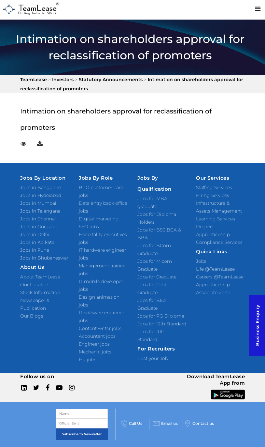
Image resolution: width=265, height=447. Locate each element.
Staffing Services (214, 187)
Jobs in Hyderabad (40, 195)
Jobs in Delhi (34, 234)
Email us (165, 423)
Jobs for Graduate (156, 277)
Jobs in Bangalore (40, 187)
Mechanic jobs (95, 352)
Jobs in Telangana (40, 211)
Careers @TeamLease (220, 277)
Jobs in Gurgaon (38, 227)
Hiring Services (212, 195)
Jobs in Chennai (38, 219)
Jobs (201, 261)
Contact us (199, 423)
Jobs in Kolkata (37, 242)
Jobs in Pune (34, 250)
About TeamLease (40, 277)
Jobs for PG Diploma (160, 316)
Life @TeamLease (215, 269)
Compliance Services (219, 242)
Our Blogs (31, 316)
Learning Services (215, 219)
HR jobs (87, 360)
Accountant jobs (97, 336)
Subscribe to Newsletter (82, 434)
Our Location (34, 285)
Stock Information (40, 292)
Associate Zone (213, 292)
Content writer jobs (100, 328)
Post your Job (152, 358)
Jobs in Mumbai (38, 203)
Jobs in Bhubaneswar (44, 258)
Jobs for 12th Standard (161, 324)
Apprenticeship (213, 285)
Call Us (131, 423)
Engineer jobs (94, 344)
